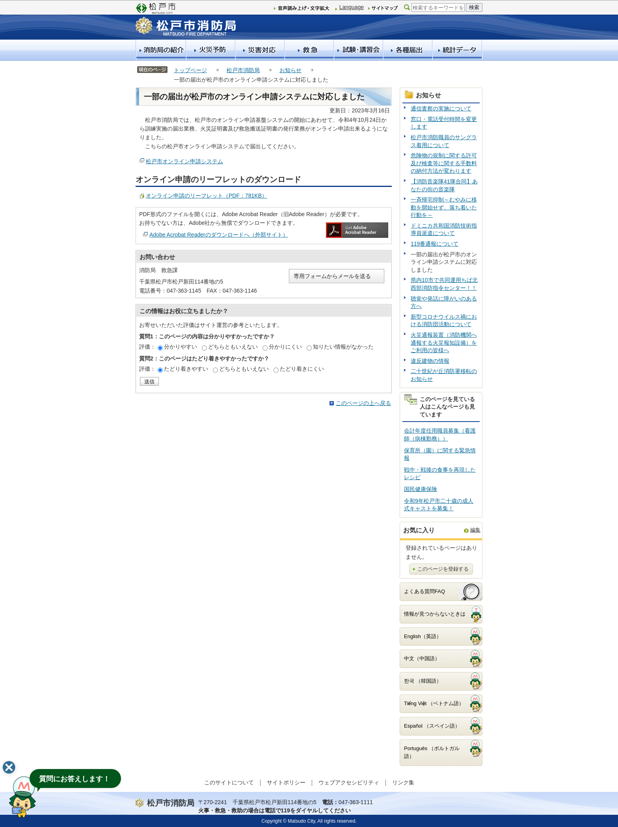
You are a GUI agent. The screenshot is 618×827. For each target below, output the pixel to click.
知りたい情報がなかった (343, 346)
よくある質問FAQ (424, 591)
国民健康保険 (420, 489)
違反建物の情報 (430, 361)
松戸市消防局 (243, 70)
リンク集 (403, 782)
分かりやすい (180, 346)
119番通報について (434, 244)
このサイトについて (229, 782)
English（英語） (422, 636)
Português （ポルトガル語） (432, 752)
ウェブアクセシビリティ (348, 782)
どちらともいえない (233, 346)
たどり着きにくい (302, 369)
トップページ (190, 70)
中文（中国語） (422, 658)
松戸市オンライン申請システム (184, 161)
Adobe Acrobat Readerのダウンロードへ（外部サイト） (218, 234)
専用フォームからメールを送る (332, 276)
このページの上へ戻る (363, 403)
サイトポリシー (286, 782)
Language (351, 7)
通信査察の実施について (441, 108)
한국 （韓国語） (422, 681)
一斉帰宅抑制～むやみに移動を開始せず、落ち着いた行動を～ (444, 207)
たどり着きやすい (186, 369)
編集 (475, 530)
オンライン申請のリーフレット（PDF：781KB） (206, 195)
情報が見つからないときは (434, 614)
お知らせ (290, 70)
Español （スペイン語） (432, 726)
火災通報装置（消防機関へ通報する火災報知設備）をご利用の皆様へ (444, 342)
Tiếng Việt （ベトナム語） (434, 703)
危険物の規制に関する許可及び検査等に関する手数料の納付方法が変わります (444, 163)
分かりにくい (285, 346)
